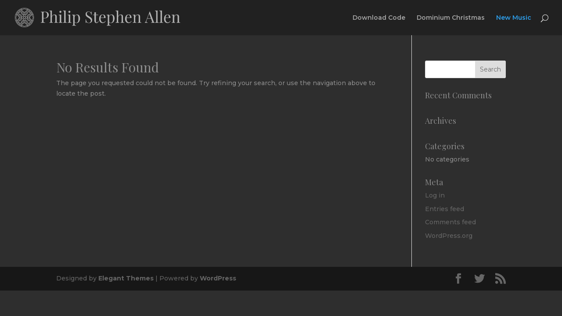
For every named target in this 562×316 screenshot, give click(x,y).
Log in (435, 195)
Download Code (379, 18)
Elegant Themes (126, 278)
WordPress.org (448, 236)
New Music (513, 18)
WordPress (218, 278)
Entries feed (444, 209)
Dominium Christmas (451, 18)
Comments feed (450, 222)
